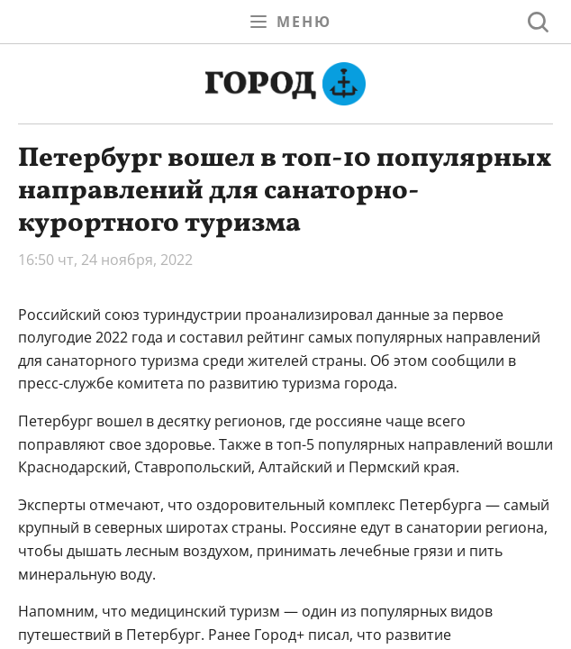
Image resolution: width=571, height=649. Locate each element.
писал (328, 634)
